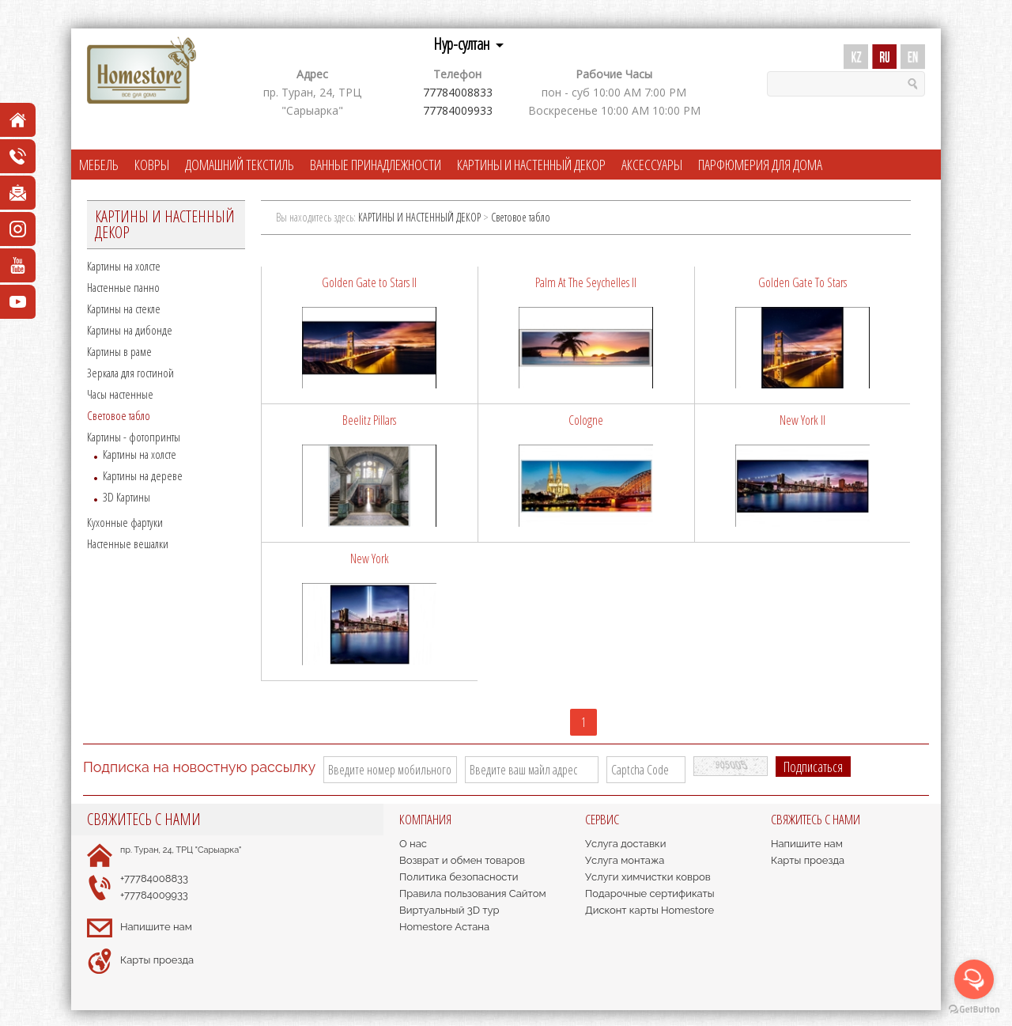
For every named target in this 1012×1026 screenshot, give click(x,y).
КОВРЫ (151, 164)
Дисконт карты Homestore (649, 910)
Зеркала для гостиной (130, 372)
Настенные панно (123, 287)
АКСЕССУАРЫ (651, 164)
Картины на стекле (123, 308)
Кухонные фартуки (125, 522)
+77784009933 (154, 895)
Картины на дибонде (129, 330)
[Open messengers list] (974, 979)
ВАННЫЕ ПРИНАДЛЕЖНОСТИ (375, 164)
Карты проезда (157, 960)
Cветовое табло (118, 415)
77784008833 (458, 92)
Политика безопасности (458, 877)
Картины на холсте (123, 266)
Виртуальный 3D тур (449, 910)
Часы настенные (120, 394)
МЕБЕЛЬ (99, 164)
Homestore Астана (444, 927)
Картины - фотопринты (133, 437)
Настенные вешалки (127, 543)
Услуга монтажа (624, 860)
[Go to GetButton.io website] (974, 1010)
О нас (413, 844)
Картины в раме (119, 351)
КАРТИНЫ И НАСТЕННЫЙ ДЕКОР (531, 164)
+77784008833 (154, 878)
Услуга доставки (625, 844)
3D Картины (126, 497)
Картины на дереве (143, 475)
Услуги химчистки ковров (648, 877)
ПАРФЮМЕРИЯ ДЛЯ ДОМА (760, 164)
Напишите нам (156, 927)
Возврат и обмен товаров (462, 860)
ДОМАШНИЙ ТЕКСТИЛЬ (239, 164)
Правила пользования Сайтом (472, 893)
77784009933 (458, 110)
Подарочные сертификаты (650, 893)
